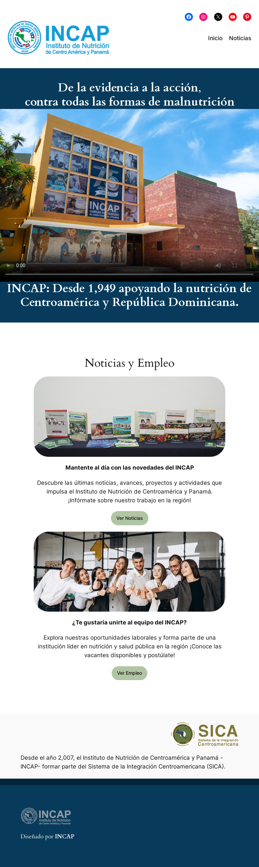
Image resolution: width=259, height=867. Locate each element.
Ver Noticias (129, 518)
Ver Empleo (129, 673)
